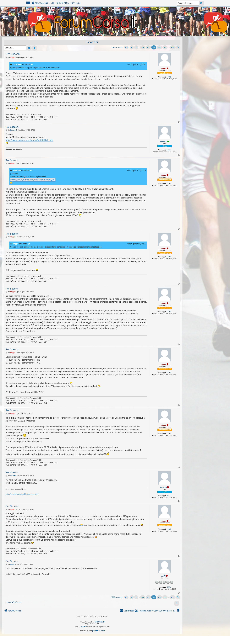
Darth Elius (17, 65)
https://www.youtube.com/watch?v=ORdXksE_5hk (29, 140)
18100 (169, 77)
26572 (169, 496)
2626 (169, 587)
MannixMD (100, 621)
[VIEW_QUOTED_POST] (32, 64)
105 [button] (172, 47)
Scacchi (92, 42)
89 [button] (159, 47)
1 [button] (136, 47)
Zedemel (163, 142)
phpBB (84, 626)
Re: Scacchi (13, 53)
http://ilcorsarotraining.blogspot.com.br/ (22, 494)
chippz (163, 69)
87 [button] (148, 47)
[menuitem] (155, 611)
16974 (169, 150)
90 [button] (165, 47)
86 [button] (143, 47)
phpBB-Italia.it (98, 630)
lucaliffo (163, 487)
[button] (126, 47)
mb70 (163, 576)
